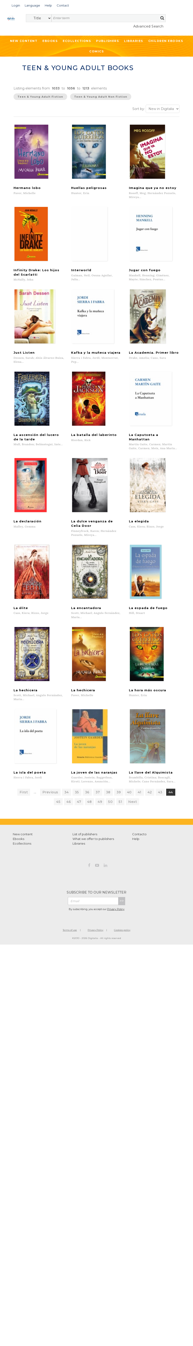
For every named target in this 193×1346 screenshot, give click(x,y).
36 (87, 802)
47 (79, 812)
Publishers (107, 41)
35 (77, 802)
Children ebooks (165, 41)
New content (23, 844)
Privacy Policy (115, 919)
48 (89, 812)
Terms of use (70, 940)
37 (98, 802)
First (24, 802)
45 (58, 812)
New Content (24, 41)
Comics (96, 51)
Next (132, 812)
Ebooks (50, 41)
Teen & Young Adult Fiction (40, 96)
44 (171, 802)
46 (68, 812)
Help (135, 849)
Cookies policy (122, 940)
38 (108, 802)
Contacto (139, 844)
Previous (50, 802)
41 (139, 802)
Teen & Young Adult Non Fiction (100, 96)
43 (160, 802)
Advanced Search (148, 26)
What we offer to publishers (93, 849)
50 (110, 812)
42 (150, 802)
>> (122, 911)
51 (120, 812)
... (35, 802)
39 (119, 802)
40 (129, 802)
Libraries (133, 41)
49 (100, 812)
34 (66, 802)
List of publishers (84, 844)
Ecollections (77, 41)
